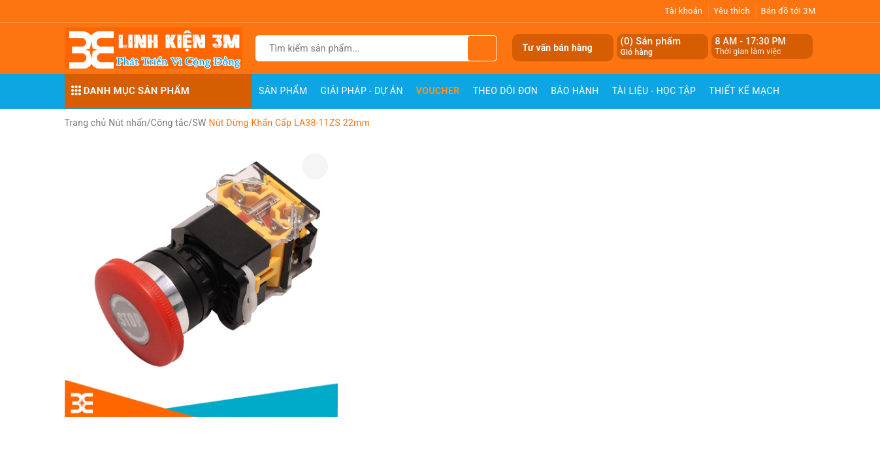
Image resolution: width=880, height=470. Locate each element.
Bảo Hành (574, 91)
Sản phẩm (283, 91)
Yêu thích (731, 11)
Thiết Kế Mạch (744, 91)
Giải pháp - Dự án (362, 91)
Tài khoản (683, 11)
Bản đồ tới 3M (788, 11)
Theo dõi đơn (505, 91)
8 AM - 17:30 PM (751, 41)
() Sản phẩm (651, 46)
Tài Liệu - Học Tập (654, 91)
